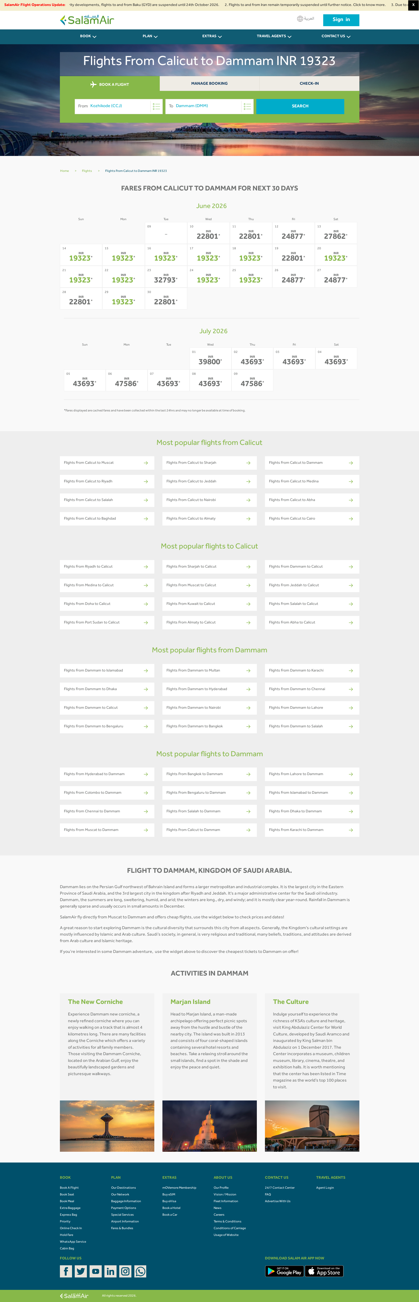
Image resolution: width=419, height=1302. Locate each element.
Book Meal (67, 1201)
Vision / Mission (225, 1195)
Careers (219, 1215)
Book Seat (67, 1195)
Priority (65, 1221)
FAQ (268, 1195)
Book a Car (169, 1215)
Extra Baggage (70, 1208)
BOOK (85, 37)
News (218, 1208)
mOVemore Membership (179, 1188)
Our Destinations (123, 1188)
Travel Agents (271, 37)
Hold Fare (66, 1235)
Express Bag (68, 1215)
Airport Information (125, 1221)
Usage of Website (226, 1235)
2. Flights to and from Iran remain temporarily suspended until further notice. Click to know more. (312, 5)
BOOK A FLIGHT (109, 84)
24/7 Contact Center (280, 1188)
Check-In (309, 84)
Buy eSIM (168, 1195)
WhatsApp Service (73, 1242)
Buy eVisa (169, 1201)
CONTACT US (333, 37)
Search (300, 106)
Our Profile (221, 1188)
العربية (305, 19)
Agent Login (325, 1188)
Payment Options (123, 1208)
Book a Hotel (171, 1208)
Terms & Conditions (227, 1221)
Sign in (341, 20)
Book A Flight (69, 1188)
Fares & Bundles (122, 1228)
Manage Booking (209, 84)
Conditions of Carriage (230, 1228)
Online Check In (71, 1228)
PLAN (147, 37)
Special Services (122, 1215)
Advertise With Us (278, 1201)
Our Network (120, 1195)
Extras (209, 37)
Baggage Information (126, 1201)
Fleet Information (226, 1201)
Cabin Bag (67, 1248)
